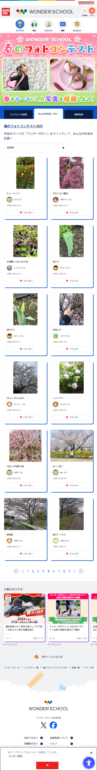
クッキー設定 (15, 756)
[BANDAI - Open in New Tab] (6, 12)
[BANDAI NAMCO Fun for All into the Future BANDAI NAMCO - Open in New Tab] (86, 3)
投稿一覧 (76, 668)
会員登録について (59, 738)
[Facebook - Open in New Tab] (53, 725)
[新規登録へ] (84, 10)
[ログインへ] (92, 10)
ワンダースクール (12, 668)
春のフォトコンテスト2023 (55, 668)
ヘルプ (53, 743)
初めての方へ (31, 738)
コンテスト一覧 (31, 668)
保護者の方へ (31, 743)
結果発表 (78, 114)
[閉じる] (91, 753)
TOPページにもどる (52, 657)
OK (47, 765)
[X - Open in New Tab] (44, 725)
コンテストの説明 (18, 114)
